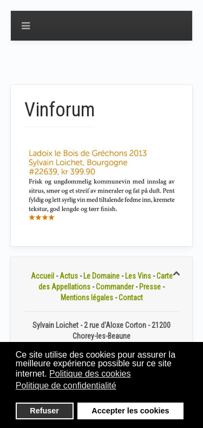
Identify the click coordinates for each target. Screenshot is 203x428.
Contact (131, 297)
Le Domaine (101, 276)
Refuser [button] (44, 410)
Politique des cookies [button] (89, 373)
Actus (69, 276)
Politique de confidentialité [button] (66, 385)
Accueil (42, 276)
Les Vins (138, 276)
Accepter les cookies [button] (130, 410)
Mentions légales (87, 297)
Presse (150, 286)
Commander (115, 286)
